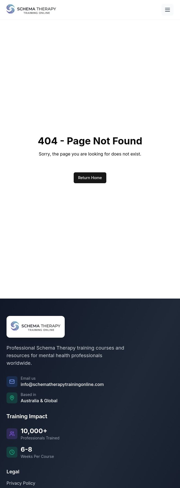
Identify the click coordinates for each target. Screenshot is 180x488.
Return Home (90, 177)
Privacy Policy (21, 483)
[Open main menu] (167, 10)
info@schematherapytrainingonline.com (62, 384)
